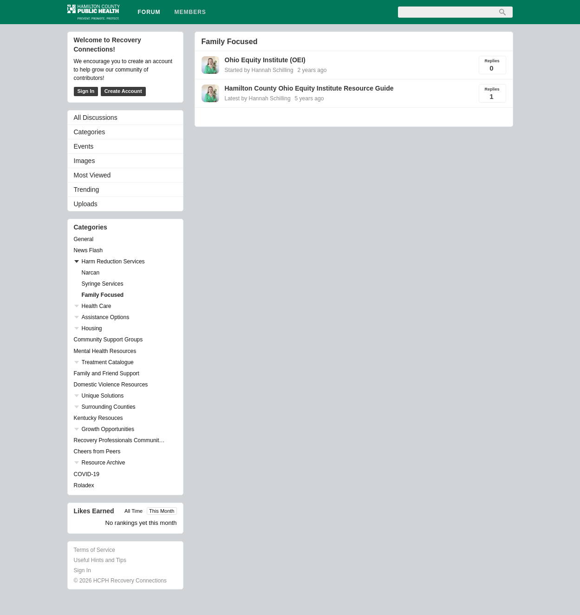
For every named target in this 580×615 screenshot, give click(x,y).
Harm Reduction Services (113, 261)
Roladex (84, 485)
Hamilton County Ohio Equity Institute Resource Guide (309, 88)
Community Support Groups (108, 339)
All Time (133, 511)
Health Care (96, 306)
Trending (86, 189)
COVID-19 (86, 474)
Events (84, 146)
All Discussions (95, 117)
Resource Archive (103, 462)
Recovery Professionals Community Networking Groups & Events (121, 440)
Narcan (91, 272)
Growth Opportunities (108, 429)
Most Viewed (92, 175)
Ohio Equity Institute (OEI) (265, 60)
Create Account (123, 91)
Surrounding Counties (109, 407)
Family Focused (103, 295)
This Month (161, 511)
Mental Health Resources (105, 351)
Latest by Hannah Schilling (258, 98)
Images (84, 160)
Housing (92, 328)
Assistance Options (106, 317)
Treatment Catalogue (108, 362)
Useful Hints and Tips (100, 560)
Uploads (86, 204)
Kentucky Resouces (98, 418)
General (84, 239)
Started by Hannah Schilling (259, 70)
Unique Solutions (103, 396)
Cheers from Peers (97, 451)
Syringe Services (103, 284)
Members (190, 12)
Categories (89, 132)
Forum (149, 12)
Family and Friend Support (106, 373)
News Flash (88, 250)
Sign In (86, 91)
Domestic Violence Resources (111, 384)
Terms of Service (94, 550)
